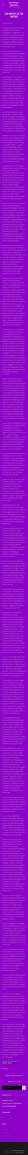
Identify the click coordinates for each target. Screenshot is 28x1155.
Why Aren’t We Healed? (9, 1106)
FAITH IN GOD (11, 1068)
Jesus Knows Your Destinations (11, 1103)
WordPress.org (8, 1138)
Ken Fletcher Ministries (18, 1150)
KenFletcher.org (7, 1057)
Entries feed (7, 1132)
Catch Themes (19, 1152)
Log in (6, 1129)
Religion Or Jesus (7, 1100)
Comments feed (9, 1135)
